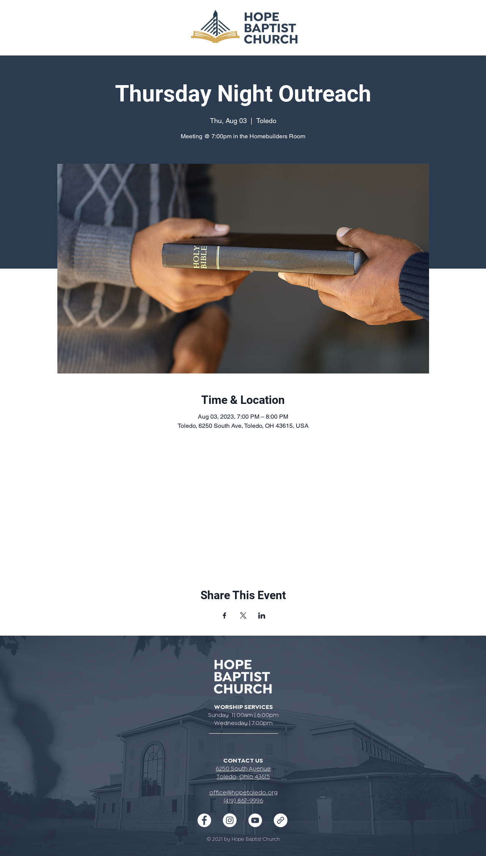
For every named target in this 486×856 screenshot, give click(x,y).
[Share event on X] (243, 615)
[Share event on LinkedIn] (261, 615)
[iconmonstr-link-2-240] (280, 820)
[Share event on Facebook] (224, 615)
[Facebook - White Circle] (204, 820)
